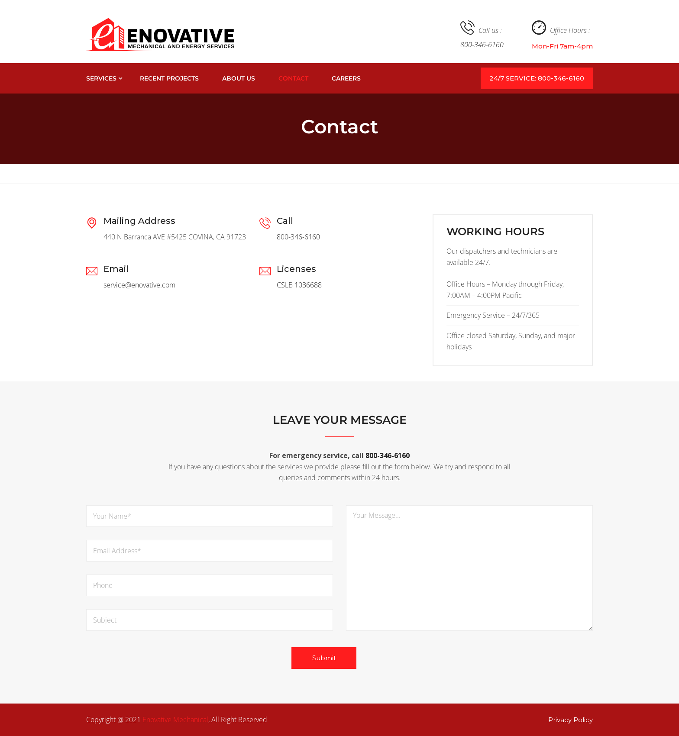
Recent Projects (169, 78)
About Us (238, 78)
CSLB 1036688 (299, 285)
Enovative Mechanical (175, 719)
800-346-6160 (482, 44)
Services (101, 78)
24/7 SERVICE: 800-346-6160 (536, 78)
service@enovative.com (139, 285)
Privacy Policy (570, 720)
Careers (346, 78)
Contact (293, 78)
